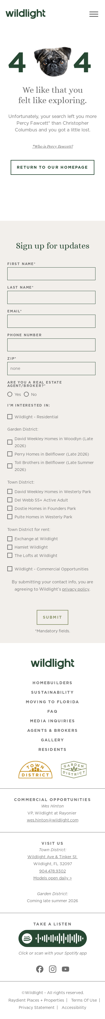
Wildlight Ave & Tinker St (52, 857)
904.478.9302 (52, 871)
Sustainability (52, 692)
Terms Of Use (84, 1000)
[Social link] (39, 969)
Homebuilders (52, 683)
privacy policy (75, 589)
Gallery (52, 740)
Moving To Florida (52, 702)
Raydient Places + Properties (36, 1000)
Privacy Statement (37, 1007)
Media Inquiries (52, 721)
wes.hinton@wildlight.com (52, 820)
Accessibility (74, 1007)
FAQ (52, 711)
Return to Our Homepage (52, 167)
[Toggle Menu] (93, 14)
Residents (52, 749)
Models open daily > (52, 878)
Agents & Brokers (52, 730)
